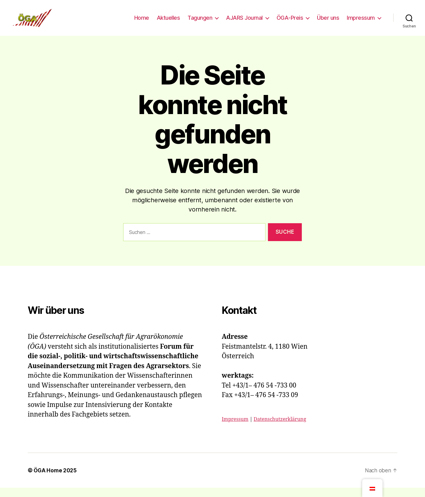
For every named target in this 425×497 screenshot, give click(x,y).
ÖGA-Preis (290, 22)
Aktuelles (168, 22)
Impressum (361, 22)
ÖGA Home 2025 (56, 479)
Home (141, 22)
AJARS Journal (244, 22)
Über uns (328, 22)
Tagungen (200, 22)
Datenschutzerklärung (280, 428)
